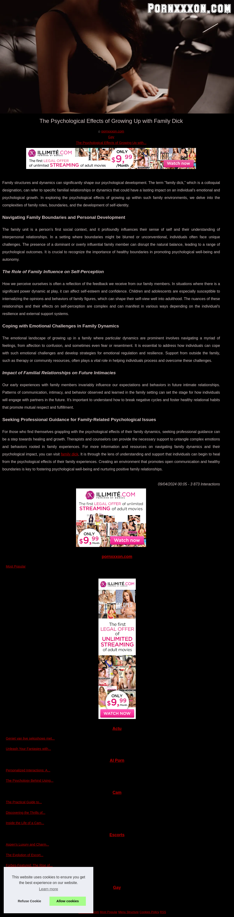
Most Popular (16, 566)
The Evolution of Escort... (24, 855)
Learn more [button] (48, 889)
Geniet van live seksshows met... (30, 738)
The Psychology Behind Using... (29, 780)
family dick (69, 454)
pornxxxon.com (112, 131)
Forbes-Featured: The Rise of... (29, 865)
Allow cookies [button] (67, 901)
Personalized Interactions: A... (28, 770)
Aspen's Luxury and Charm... (27, 844)
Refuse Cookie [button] (29, 901)
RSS (163, 912)
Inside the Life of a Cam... (25, 823)
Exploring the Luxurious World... (29, 875)
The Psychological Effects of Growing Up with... (111, 143)
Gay (111, 137)
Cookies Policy (149, 912)
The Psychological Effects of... (28, 897)
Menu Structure (128, 912)
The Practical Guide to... (24, 802)
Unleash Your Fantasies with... (28, 749)
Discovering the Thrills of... (25, 812)
